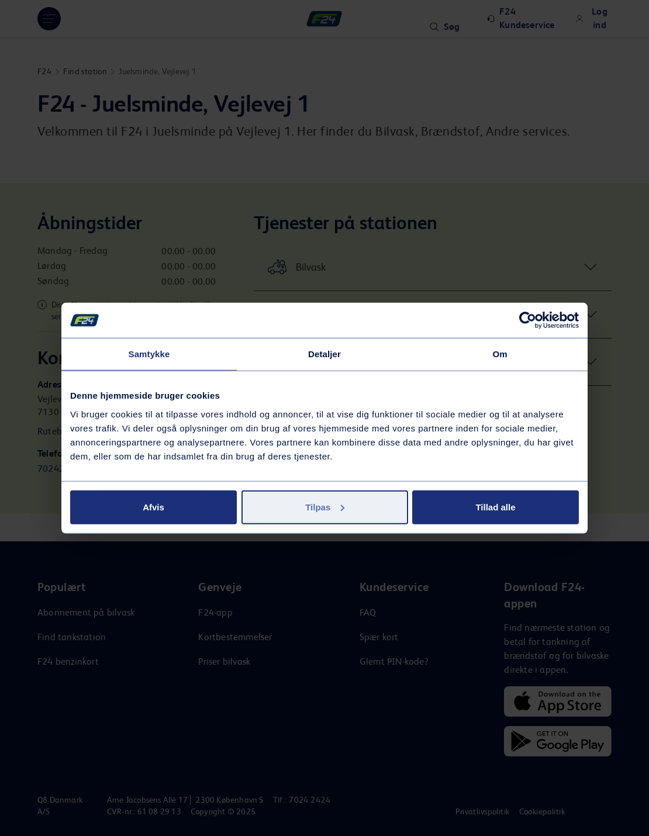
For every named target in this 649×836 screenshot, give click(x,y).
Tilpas (324, 507)
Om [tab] (499, 354)
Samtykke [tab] (149, 354)
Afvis (153, 507)
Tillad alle (495, 507)
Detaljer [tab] (324, 354)
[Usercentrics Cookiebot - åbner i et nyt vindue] (528, 320)
